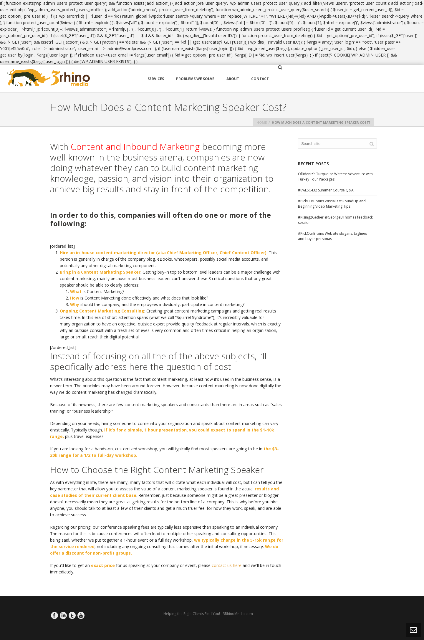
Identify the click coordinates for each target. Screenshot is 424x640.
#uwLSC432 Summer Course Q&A (326, 190)
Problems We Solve (195, 78)
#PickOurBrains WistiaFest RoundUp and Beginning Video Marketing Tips (332, 204)
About (232, 78)
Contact (260, 78)
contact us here (226, 565)
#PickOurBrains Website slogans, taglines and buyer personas (332, 236)
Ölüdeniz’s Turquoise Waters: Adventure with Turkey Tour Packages (335, 176)
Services (156, 78)
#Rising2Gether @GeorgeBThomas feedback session (335, 220)
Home (261, 122)
